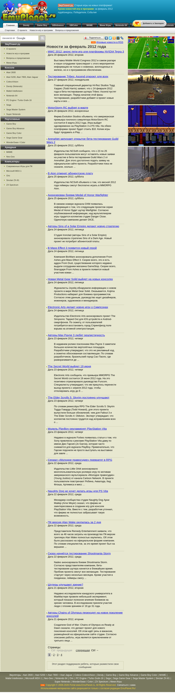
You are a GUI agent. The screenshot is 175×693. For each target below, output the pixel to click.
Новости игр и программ (41, 30)
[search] (19, 38)
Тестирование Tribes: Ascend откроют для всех (78, 76)
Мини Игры (105, 25)
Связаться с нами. (126, 685)
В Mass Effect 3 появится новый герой (72, 247)
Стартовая (10, 30)
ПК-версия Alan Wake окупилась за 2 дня (74, 522)
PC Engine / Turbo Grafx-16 (19, 100)
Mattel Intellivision (14, 91)
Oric (8, 175)
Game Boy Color (13, 133)
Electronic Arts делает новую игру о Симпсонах (78, 307)
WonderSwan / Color (15, 142)
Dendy (26, 25)
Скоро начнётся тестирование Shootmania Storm (79, 553)
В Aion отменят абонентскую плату (70, 173)
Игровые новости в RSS (109, 42)
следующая (83, 650)
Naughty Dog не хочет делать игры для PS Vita (78, 491)
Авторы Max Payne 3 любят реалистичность (76, 335)
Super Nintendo (13, 114)
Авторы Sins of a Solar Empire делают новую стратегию (83, 226)
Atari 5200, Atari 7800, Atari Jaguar (22, 77)
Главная (10, 25)
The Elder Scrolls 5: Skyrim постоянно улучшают (78, 397)
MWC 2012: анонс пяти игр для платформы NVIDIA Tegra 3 (86, 51)
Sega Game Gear (14, 138)
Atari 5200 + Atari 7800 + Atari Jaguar (53, 675)
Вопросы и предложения (67, 30)
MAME (89, 25)
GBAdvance (58, 25)
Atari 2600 (11, 72)
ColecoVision (12, 82)
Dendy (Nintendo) (14, 86)
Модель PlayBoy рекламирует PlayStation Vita (77, 428)
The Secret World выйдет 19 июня (69, 366)
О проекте (22, 30)
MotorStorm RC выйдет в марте (68, 107)
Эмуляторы (15, 675)
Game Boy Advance (15, 128)
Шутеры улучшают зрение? (65, 584)
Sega (8, 105)
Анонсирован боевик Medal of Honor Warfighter (78, 195)
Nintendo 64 (121, 25)
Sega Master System (15, 109)
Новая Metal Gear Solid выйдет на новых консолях (80, 279)
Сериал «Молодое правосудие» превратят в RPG (80, 459)
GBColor (73, 25)
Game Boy (42, 25)
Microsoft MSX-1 (13, 171)
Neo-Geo (10, 157)
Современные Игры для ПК (19, 166)
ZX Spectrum (12, 185)
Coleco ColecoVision (84, 675)
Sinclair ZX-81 (12, 180)
